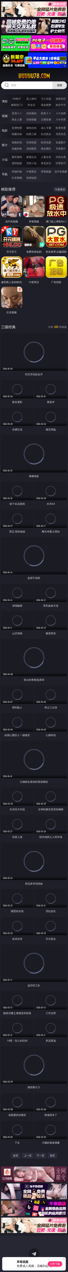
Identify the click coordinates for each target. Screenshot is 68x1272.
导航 (5, 174)
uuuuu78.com (34, 76)
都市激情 (17, 157)
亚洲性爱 (17, 128)
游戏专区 (61, 98)
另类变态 (61, 134)
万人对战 (46, 98)
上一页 (28, 1155)
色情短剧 (31, 177)
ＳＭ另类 (61, 119)
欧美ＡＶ (46, 113)
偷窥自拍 (17, 142)
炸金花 (31, 105)
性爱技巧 (61, 163)
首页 (15, 1155)
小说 (5, 160)
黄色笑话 (46, 163)
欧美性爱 (61, 128)
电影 (5, 130)
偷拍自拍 (31, 128)
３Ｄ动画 (61, 113)
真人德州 (31, 98)
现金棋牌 (46, 105)
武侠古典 (61, 157)
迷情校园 (17, 163)
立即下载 (55, 1264)
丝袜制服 (31, 119)
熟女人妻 (17, 119)
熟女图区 (46, 148)
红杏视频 (17, 177)
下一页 (40, 1155)
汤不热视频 (60, 171)
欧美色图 (46, 142)
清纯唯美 (31, 148)
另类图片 (61, 148)
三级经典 (8, 326)
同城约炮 (17, 171)
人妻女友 (46, 157)
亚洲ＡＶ (17, 113)
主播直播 (46, 119)
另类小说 (31, 163)
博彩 (5, 101)
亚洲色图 (31, 142)
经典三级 (31, 134)
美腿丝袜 (17, 148)
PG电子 (17, 98)
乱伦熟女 (46, 134)
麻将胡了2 (17, 105)
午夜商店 (31, 171)
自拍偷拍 (31, 113)
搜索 (59, 85)
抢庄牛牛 (61, 105)
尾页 (52, 1155)
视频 (5, 116)
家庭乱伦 (31, 157)
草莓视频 (46, 171)
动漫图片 (61, 142)
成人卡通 (46, 128)
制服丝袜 (17, 134)
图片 (5, 145)
